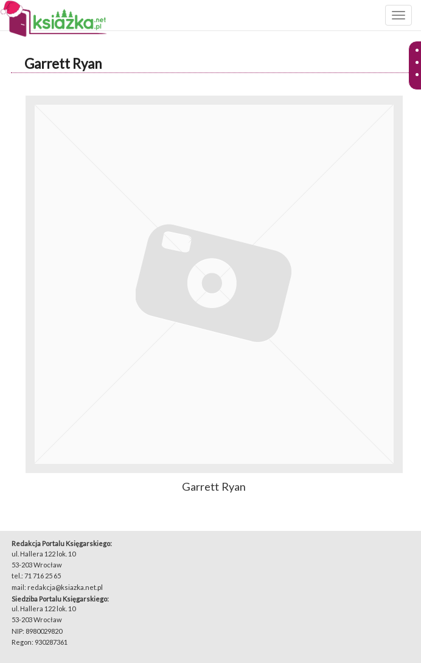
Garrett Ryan (63, 63)
